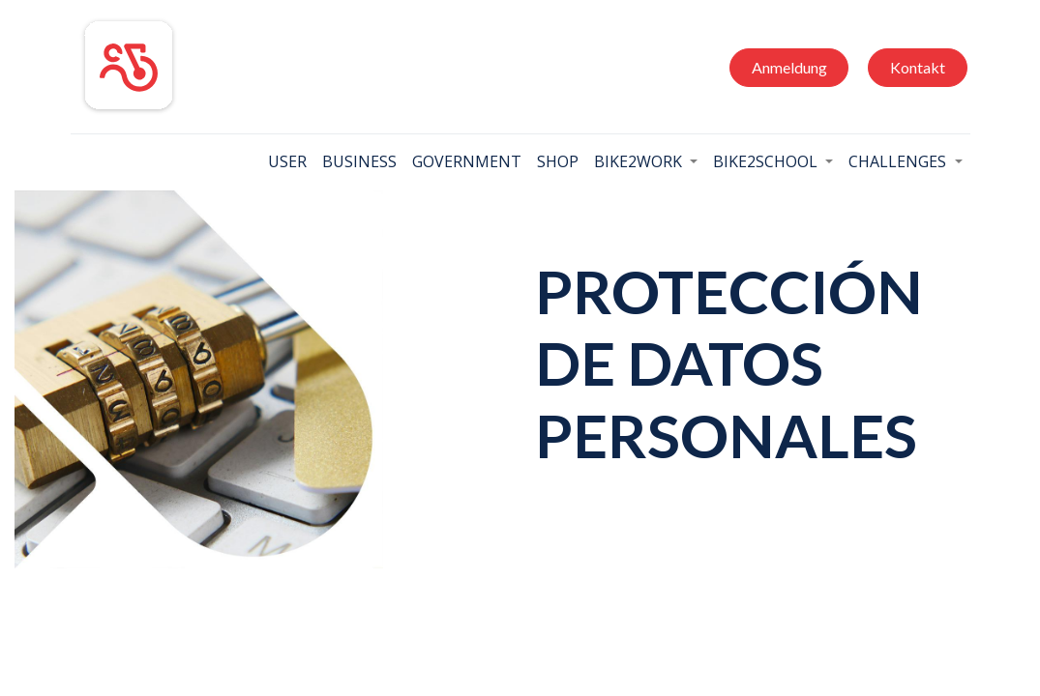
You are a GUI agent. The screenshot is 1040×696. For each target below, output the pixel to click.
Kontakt (917, 67)
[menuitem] (287, 161)
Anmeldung (789, 67)
